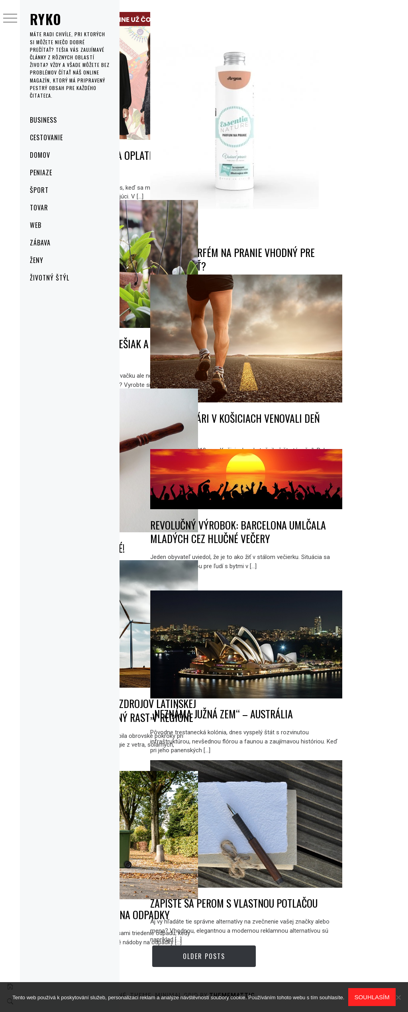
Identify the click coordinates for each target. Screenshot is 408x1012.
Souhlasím (371, 997)
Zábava (40, 242)
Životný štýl (49, 277)
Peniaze (41, 172)
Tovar (39, 207)
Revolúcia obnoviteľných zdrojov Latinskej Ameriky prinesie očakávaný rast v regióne (183, 684)
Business (43, 120)
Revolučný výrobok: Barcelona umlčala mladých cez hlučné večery (333, 519)
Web (35, 225)
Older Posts (264, 956)
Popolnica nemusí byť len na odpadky (188, 881)
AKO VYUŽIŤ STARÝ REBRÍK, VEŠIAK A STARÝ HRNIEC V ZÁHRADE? (178, 317)
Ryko (45, 19)
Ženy (36, 260)
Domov (40, 155)
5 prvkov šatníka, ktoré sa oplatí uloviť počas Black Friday (183, 129)
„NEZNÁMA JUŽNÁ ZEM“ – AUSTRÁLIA (318, 687)
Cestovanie (46, 137)
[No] (398, 997)
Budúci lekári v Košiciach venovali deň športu (325, 385)
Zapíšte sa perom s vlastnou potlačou (332, 870)
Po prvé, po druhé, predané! (185, 503)
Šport (39, 190)
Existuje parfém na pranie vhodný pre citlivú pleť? (326, 211)
